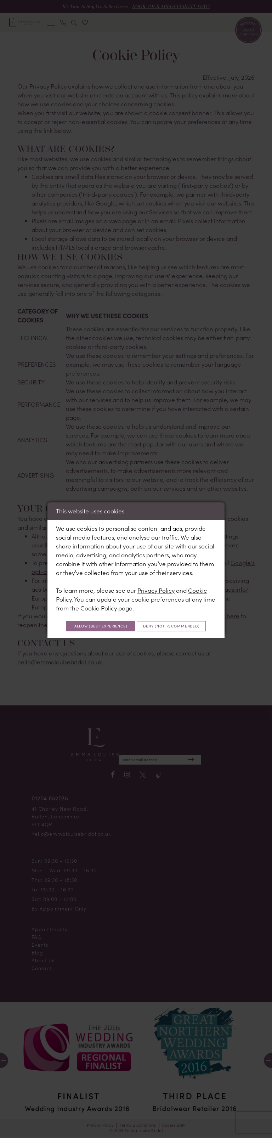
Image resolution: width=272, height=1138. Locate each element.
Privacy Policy (156, 581)
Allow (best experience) (136, 618)
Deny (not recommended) (136, 634)
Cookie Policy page (106, 599)
